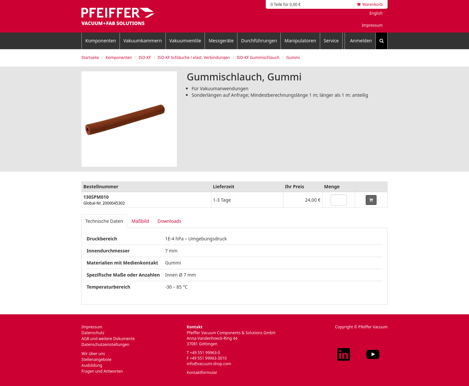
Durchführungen (259, 40)
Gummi (293, 57)
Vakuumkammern (142, 40)
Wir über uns (93, 353)
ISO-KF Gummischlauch (257, 57)
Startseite (90, 57)
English (376, 13)
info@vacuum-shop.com (209, 363)
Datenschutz (92, 333)
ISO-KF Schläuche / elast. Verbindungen (194, 57)
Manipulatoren (300, 40)
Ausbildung (91, 365)
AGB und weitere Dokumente (108, 338)
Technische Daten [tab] (104, 221)
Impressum (372, 25)
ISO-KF (145, 57)
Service (331, 40)
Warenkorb (370, 4)
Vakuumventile (185, 40)
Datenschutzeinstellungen (105, 344)
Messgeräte (221, 40)
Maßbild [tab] (140, 221)
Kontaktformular (202, 372)
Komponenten (100, 40)
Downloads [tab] (169, 221)
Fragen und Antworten (102, 371)
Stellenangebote (96, 359)
